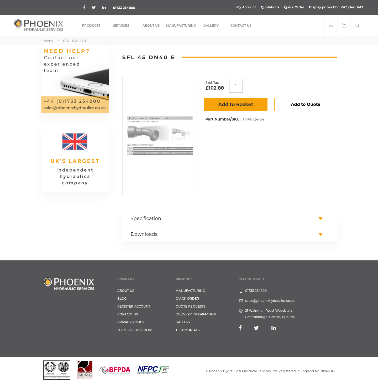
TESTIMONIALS (188, 330)
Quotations (270, 7)
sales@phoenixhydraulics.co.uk (270, 301)
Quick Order (294, 7)
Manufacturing (190, 291)
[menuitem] (91, 25)
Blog (122, 298)
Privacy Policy (130, 322)
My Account (246, 7)
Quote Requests (191, 306)
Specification (146, 218)
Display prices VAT (336, 7)
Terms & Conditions (135, 330)
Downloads (144, 234)
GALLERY (183, 322)
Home (48, 40)
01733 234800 (124, 8)
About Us (125, 291)
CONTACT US (127, 314)
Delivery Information (196, 314)
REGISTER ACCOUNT (133, 306)
